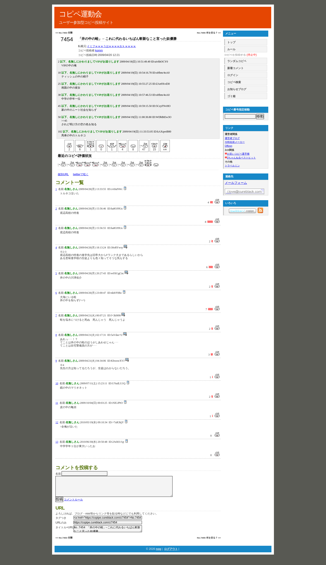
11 (56, 402)
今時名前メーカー (235, 142)
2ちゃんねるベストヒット (241, 157)
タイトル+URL (64, 532)
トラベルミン (232, 165)
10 (56, 383)
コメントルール (73, 504)
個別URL (63, 174)
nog (158, 554)
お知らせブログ (236, 89)
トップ (231, 42)
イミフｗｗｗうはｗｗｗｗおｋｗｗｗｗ (111, 46)
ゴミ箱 (231, 96)
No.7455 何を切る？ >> (209, 32)
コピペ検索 (234, 82)
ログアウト (171, 554)
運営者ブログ (232, 138)
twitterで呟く (81, 174)
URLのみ (61, 527)
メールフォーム (236, 183)
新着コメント (235, 68)
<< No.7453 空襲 (63, 32)
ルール (231, 49)
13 (56, 441)
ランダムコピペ (236, 61)
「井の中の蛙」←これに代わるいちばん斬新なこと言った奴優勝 (127, 39)
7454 (66, 39)
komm (99, 50)
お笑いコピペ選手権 (238, 153)
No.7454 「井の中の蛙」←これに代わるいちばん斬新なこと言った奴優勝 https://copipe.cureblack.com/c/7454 (108, 534)
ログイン (232, 75)
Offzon (228, 145)
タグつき (60, 522)
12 (56, 422)
